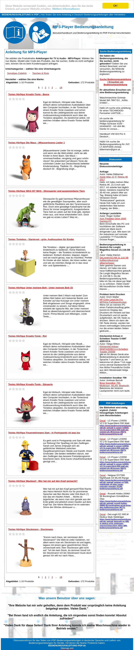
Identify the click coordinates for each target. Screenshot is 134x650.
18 (60, 87)
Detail (103, 420)
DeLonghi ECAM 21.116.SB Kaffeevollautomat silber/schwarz (114, 260)
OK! (115, 6)
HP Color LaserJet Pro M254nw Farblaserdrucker (113, 300)
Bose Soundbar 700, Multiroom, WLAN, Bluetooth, (115, 384)
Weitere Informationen (66, 8)
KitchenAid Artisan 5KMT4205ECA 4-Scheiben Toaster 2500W (114, 349)
